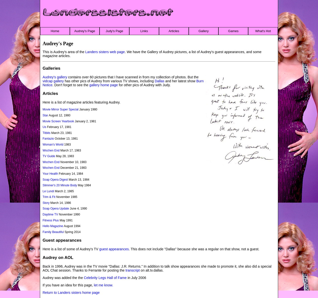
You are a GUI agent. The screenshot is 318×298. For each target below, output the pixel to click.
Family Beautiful (53, 232)
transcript (133, 270)
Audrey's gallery (55, 77)
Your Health (50, 173)
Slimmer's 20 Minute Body (60, 185)
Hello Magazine (53, 226)
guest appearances (114, 249)
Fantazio (48, 138)
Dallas (159, 81)
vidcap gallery (53, 81)
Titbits (47, 133)
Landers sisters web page (105, 52)
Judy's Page (114, 31)
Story (46, 203)
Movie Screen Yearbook (58, 121)
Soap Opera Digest (55, 179)
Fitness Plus (51, 220)
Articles (174, 31)
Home (55, 31)
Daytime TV (50, 214)
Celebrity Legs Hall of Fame (105, 278)
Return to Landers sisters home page (71, 293)
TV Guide (49, 156)
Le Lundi (48, 191)
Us (44, 127)
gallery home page (103, 85)
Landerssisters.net (108, 13)
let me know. (103, 285)
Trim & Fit (49, 197)
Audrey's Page (84, 31)
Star (45, 115)
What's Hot (263, 31)
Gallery (203, 31)
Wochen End (51, 150)
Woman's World (53, 144)
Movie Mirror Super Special (61, 109)
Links (144, 31)
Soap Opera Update (56, 208)
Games (233, 31)
